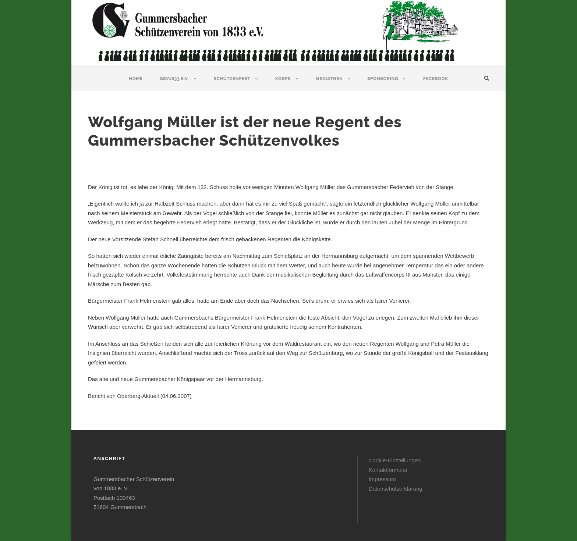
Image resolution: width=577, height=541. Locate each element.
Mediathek (328, 78)
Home (136, 78)
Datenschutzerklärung (395, 488)
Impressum (382, 479)
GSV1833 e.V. (174, 78)
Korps (283, 78)
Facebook (435, 78)
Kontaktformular (388, 470)
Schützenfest (232, 78)
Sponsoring (382, 78)
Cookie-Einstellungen (395, 460)
